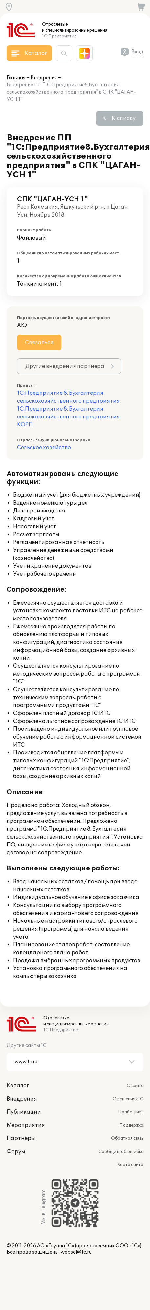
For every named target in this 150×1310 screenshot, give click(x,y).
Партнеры (21, 1138)
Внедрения (44, 78)
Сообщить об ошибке (120, 1151)
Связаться (39, 342)
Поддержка (131, 1125)
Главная (16, 78)
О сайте (135, 1085)
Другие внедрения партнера (64, 366)
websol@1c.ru (76, 1252)
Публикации (24, 1112)
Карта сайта (130, 1164)
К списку (124, 118)
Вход (137, 52)
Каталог (18, 1086)
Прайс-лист (130, 1112)
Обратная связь (127, 1138)
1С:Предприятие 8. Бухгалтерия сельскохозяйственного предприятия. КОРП (69, 417)
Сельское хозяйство (44, 447)
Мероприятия (26, 1125)
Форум (16, 1151)
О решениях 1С (128, 1099)
